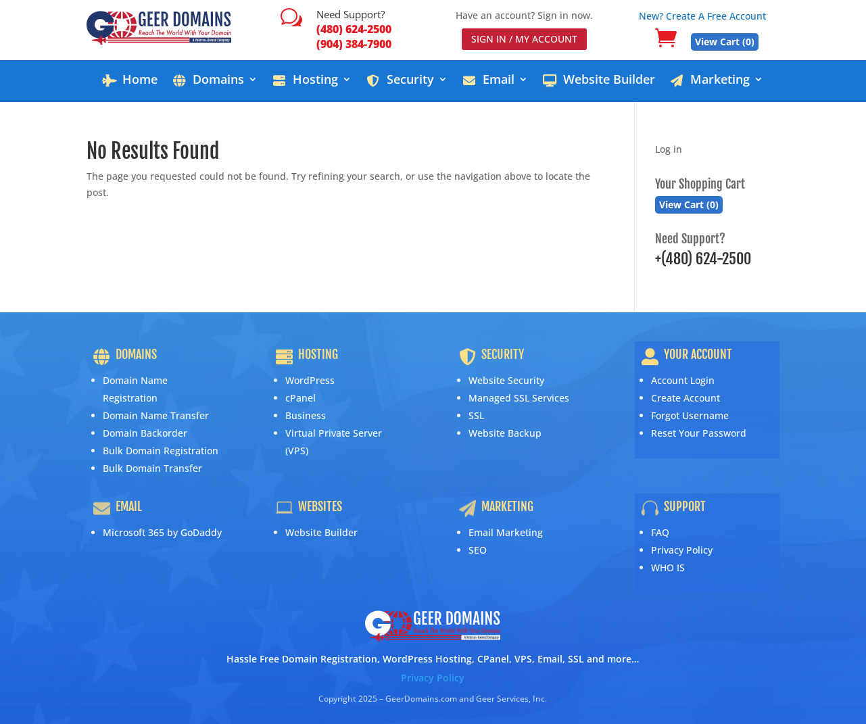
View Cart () (724, 41)
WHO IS (668, 567)
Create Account (685, 397)
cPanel (300, 397)
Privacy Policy (682, 550)
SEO (477, 550)
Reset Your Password (698, 433)
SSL (476, 415)
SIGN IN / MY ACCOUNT (524, 38)
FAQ (660, 532)
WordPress (310, 380)
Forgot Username (690, 415)
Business (305, 415)
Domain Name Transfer (156, 415)
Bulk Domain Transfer (152, 468)
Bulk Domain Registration (160, 450)
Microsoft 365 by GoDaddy (162, 532)
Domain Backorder (145, 433)
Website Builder (321, 532)
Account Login (683, 380)
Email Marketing (505, 532)
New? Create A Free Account (702, 15)
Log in (668, 149)
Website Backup (505, 433)
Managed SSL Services (518, 397)
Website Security (506, 380)
